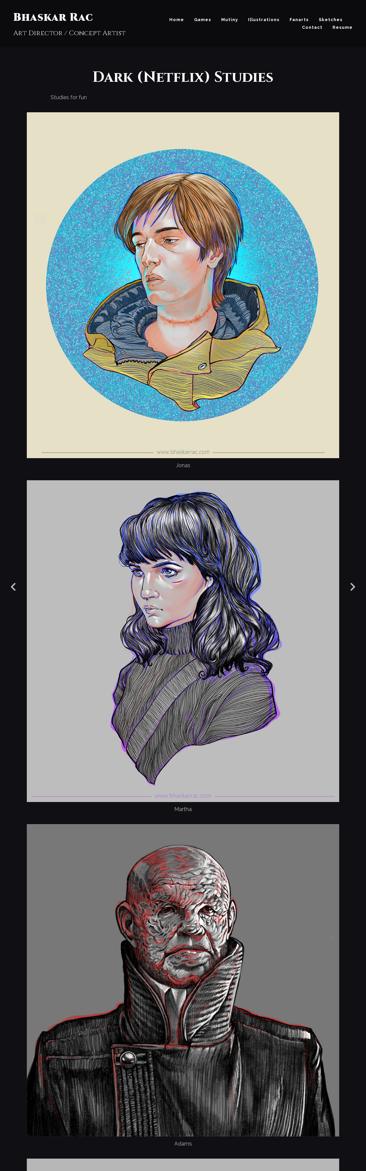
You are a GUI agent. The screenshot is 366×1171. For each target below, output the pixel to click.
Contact (312, 27)
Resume (342, 27)
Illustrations (264, 19)
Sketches (331, 19)
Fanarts (299, 19)
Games (202, 19)
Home (176, 19)
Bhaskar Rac (53, 17)
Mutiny (229, 19)
